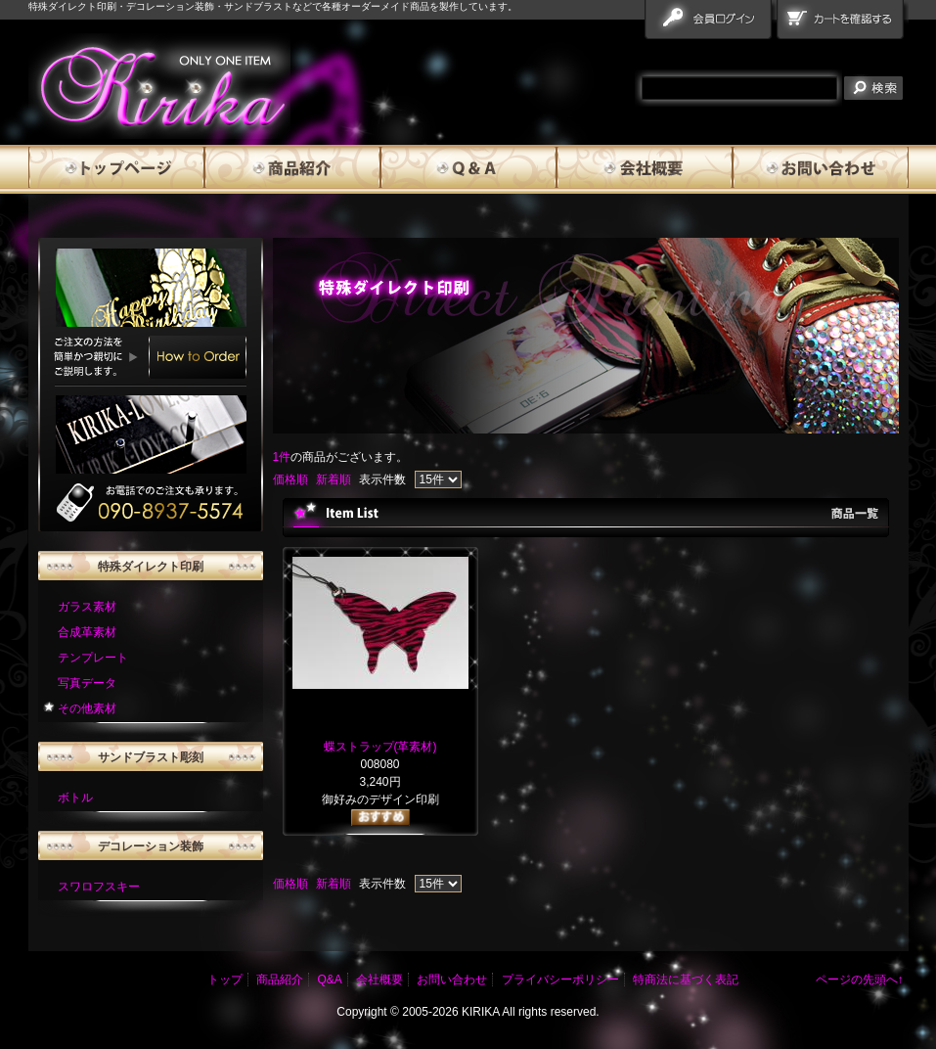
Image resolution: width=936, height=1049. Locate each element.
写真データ (87, 683)
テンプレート (93, 657)
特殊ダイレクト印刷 (150, 566)
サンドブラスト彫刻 (150, 757)
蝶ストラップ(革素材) (380, 746)
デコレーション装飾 (150, 846)
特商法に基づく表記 (685, 979)
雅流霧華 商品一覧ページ (159, 86)
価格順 (290, 479)
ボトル (75, 797)
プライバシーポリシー (560, 979)
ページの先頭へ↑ (860, 979)
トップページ (116, 169)
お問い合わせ (821, 169)
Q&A (468, 169)
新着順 (333, 479)
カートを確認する (843, 23)
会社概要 (645, 169)
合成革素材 (87, 632)
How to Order (197, 357)
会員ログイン (711, 23)
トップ (225, 979)
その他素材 (87, 708)
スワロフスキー (99, 886)
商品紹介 (292, 169)
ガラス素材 (87, 607)
